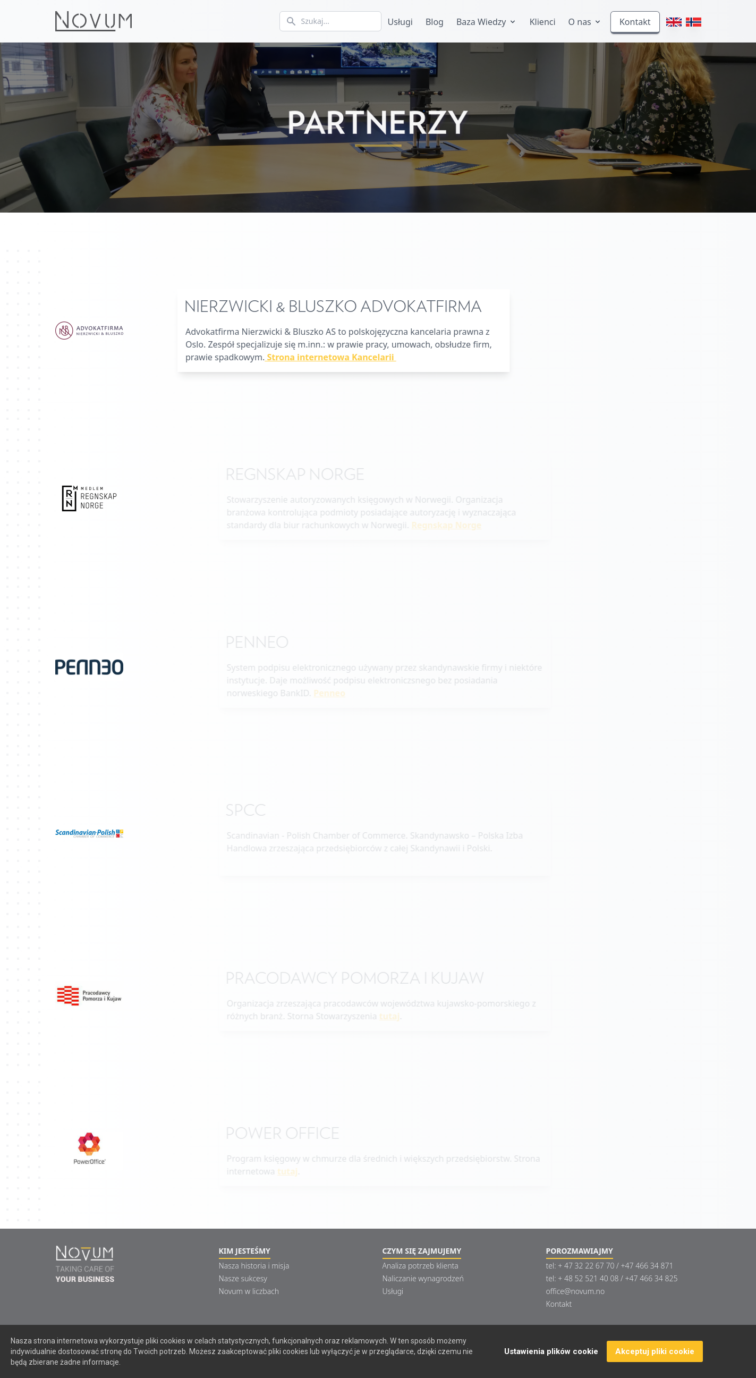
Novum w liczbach (249, 1291)
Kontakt (635, 22)
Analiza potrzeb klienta (420, 1266)
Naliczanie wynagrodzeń (423, 1278)
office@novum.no (575, 1291)
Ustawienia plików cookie (551, 1351)
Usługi (400, 22)
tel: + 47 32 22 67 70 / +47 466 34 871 (610, 1266)
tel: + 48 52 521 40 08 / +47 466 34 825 (612, 1278)
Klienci (543, 22)
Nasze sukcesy (243, 1278)
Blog (435, 22)
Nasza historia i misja (254, 1266)
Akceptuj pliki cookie (654, 1351)
